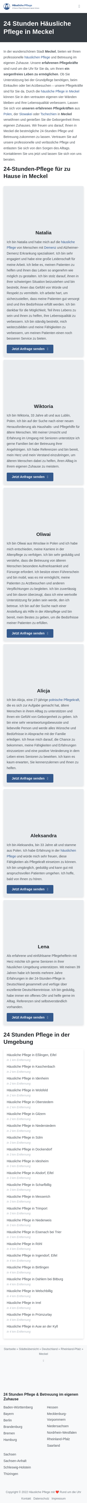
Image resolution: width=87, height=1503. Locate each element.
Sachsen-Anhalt (14, 1461)
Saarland (53, 1445)
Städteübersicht (29, 1349)
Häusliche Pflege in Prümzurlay (29, 1314)
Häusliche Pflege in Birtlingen (28, 1267)
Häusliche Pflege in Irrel (24, 1303)
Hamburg (10, 1440)
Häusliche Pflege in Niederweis (29, 1220)
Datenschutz (41, 1498)
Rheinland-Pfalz (71, 1349)
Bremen (9, 1433)
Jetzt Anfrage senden (30, 349)
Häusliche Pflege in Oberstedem (30, 1102)
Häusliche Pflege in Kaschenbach (31, 1066)
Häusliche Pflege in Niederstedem (31, 1125)
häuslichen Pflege (37, 57)
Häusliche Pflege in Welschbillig (29, 1291)
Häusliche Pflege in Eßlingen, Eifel (31, 1055)
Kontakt (26, 1498)
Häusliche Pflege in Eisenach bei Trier (34, 1232)
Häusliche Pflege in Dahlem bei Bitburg (35, 1279)
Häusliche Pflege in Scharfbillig (29, 1185)
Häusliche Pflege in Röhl (24, 1244)
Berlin (7, 1420)
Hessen (52, 1407)
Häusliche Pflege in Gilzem (26, 1114)
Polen (7, 114)
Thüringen (10, 1474)
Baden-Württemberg (18, 1407)
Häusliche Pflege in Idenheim (28, 1078)
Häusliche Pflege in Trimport (27, 1208)
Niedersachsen (58, 1426)
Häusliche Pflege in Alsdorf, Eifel (30, 1173)
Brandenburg (12, 1427)
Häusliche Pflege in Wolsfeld (27, 1090)
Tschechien (48, 114)
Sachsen (9, 1454)
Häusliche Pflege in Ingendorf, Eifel (32, 1255)
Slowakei (25, 114)
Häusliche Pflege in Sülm (25, 1137)
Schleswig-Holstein (17, 1467)
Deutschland (50, 1349)
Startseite (10, 1349)
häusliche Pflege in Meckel (60, 91)
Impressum (59, 1498)
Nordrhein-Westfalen (62, 1432)
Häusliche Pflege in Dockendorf (29, 1149)
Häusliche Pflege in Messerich (28, 1196)
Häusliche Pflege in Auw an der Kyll (32, 1326)
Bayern (8, 1414)
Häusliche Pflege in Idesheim (28, 1161)
